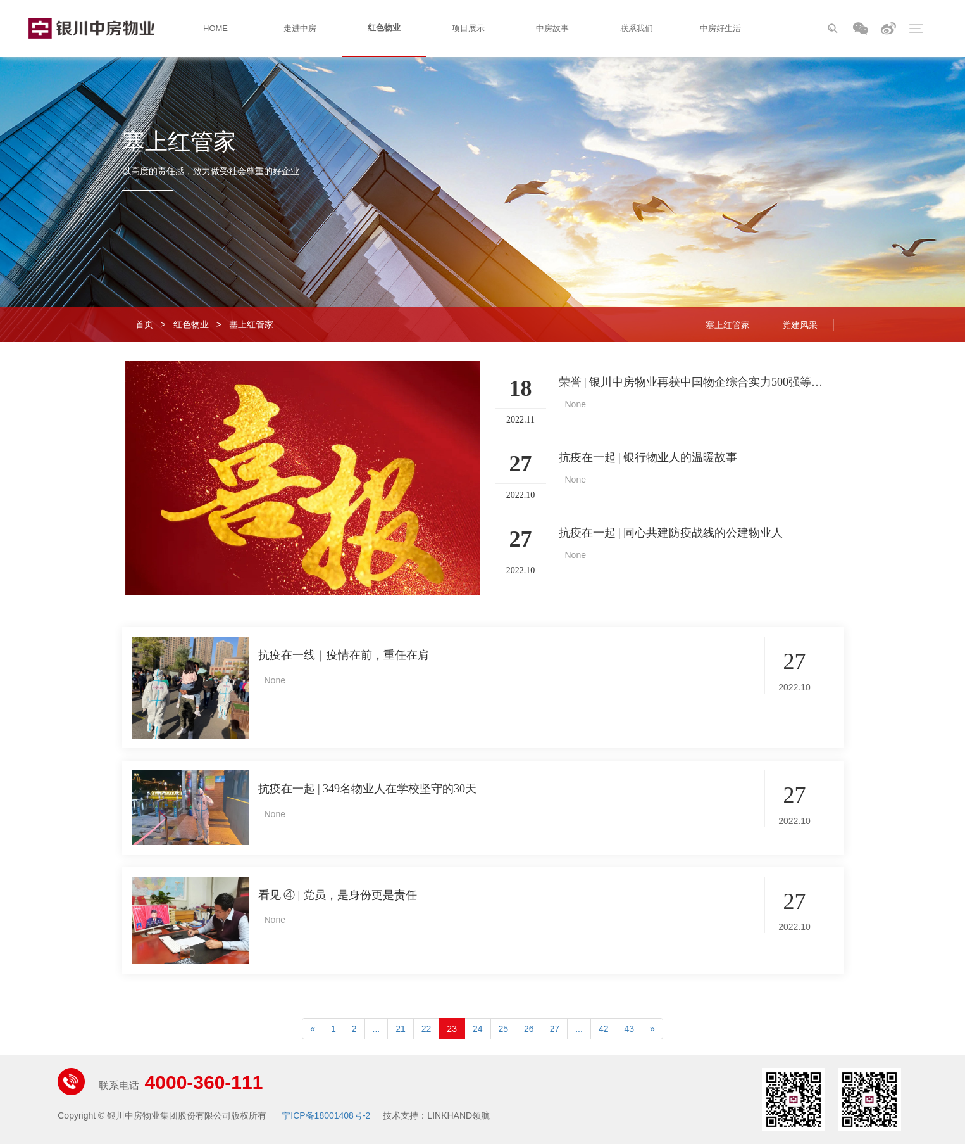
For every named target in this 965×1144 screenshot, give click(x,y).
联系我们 (636, 28)
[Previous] (312, 1028)
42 (604, 1029)
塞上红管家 (251, 324)
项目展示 (468, 28)
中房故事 (552, 28)
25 (504, 1029)
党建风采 (800, 325)
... (376, 1029)
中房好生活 (720, 28)
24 (478, 1029)
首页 (144, 324)
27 (555, 1029)
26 (529, 1029)
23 (452, 1029)
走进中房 (299, 28)
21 (400, 1029)
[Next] (652, 1028)
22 (426, 1029)
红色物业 (384, 27)
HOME (215, 28)
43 (629, 1029)
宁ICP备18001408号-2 (326, 1115)
